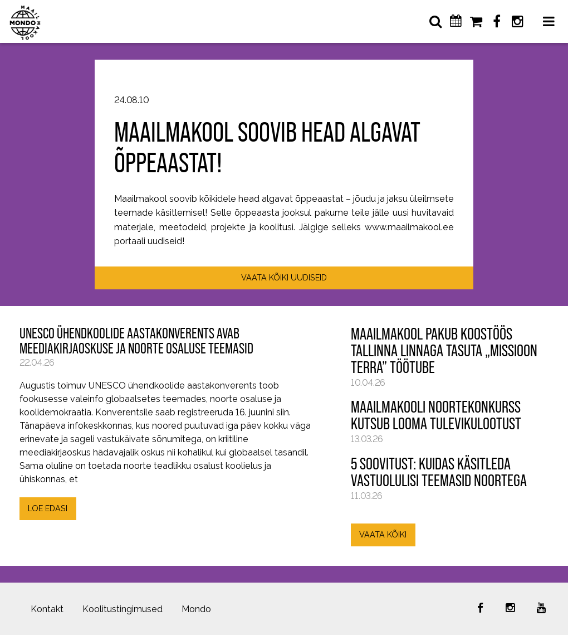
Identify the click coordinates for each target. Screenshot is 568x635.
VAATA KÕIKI (383, 534)
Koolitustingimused (122, 609)
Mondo (196, 609)
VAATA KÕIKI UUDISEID (284, 277)
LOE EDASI (47, 508)
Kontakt (47, 609)
